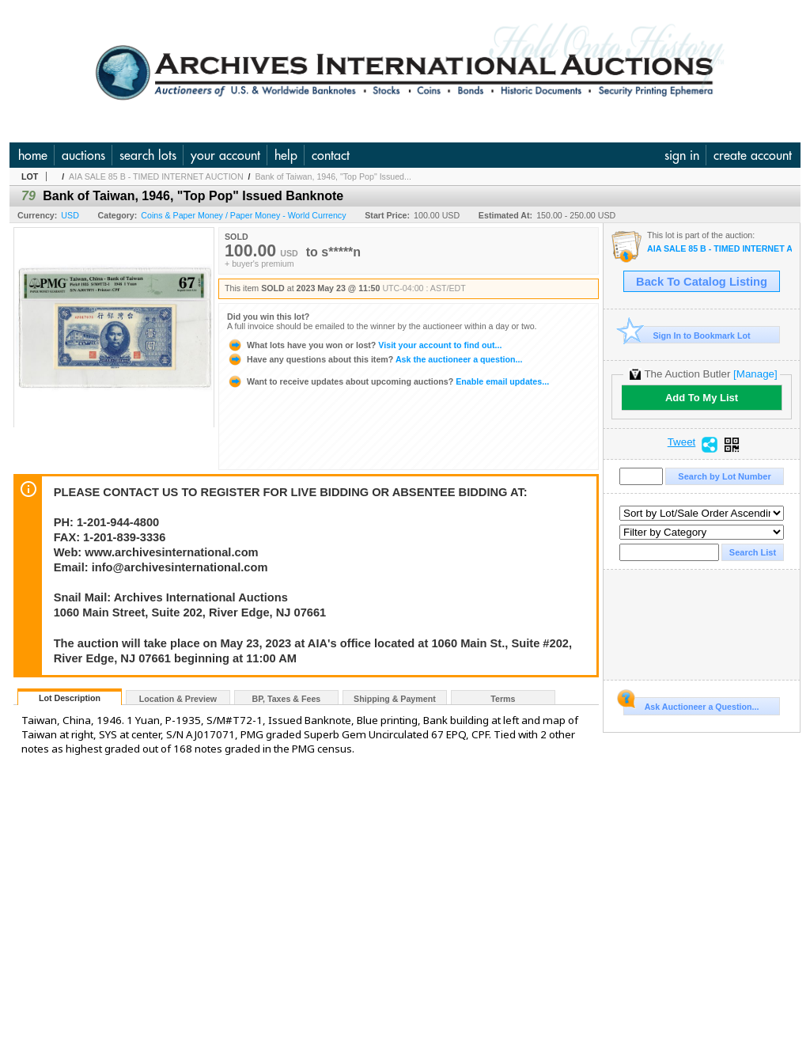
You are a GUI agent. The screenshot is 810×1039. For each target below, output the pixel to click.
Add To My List (701, 398)
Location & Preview (178, 698)
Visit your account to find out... (364, 345)
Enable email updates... (388, 381)
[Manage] (755, 374)
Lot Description (69, 698)
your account (225, 155)
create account (752, 155)
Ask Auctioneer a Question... (691, 704)
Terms (502, 698)
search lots (147, 155)
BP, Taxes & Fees (286, 698)
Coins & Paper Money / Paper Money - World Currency (243, 215)
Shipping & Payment (395, 698)
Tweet (682, 442)
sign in (681, 155)
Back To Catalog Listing (701, 281)
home (32, 155)
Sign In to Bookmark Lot (687, 335)
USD (70, 215)
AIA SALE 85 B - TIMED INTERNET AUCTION (156, 176)
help (285, 155)
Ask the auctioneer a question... (374, 359)
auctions (83, 155)
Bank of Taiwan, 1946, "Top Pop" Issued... (333, 176)
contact (331, 155)
